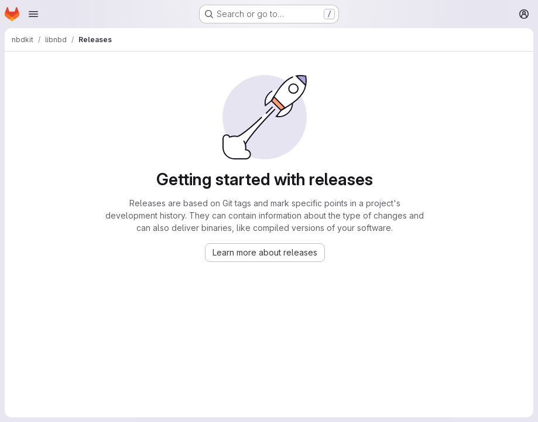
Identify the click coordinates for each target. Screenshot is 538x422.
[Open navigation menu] (33, 14)
